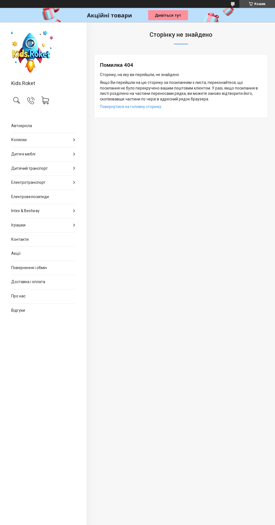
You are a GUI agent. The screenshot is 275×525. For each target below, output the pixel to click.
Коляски (19, 139)
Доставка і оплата (28, 281)
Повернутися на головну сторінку (130, 106)
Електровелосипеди (30, 196)
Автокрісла (21, 125)
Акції (15, 253)
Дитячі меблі (23, 154)
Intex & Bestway (25, 210)
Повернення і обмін (29, 267)
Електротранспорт (28, 182)
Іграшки (18, 225)
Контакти (20, 239)
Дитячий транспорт (29, 168)
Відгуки (18, 310)
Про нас (18, 296)
